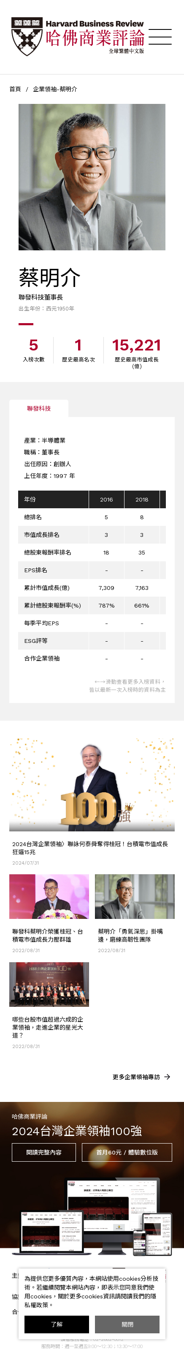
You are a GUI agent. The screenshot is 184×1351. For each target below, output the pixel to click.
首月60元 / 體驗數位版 (127, 1152)
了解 (56, 1324)
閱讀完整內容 (44, 1152)
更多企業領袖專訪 (142, 1076)
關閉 (127, 1324)
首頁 (15, 89)
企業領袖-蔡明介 (55, 89)
